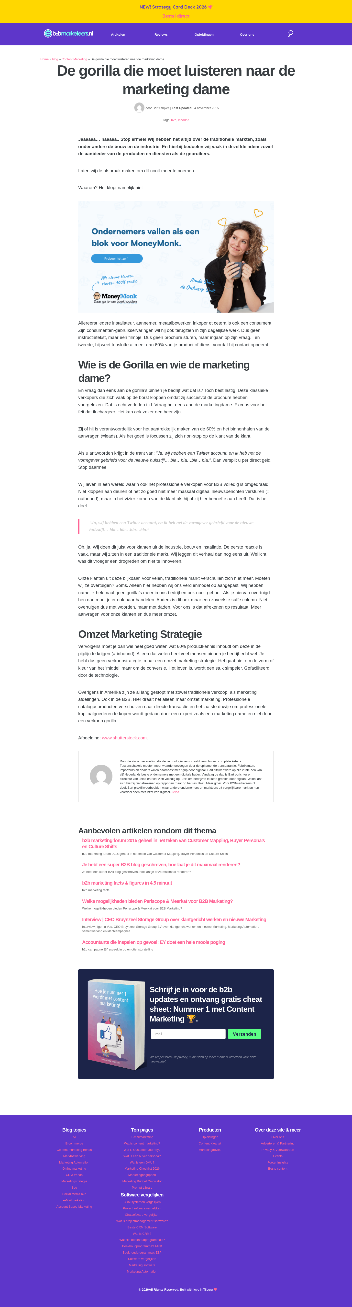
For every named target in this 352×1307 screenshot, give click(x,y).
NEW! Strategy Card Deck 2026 (174, 7)
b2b (173, 120)
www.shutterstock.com (124, 737)
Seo (74, 1187)
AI (74, 1137)
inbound (183, 120)
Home (44, 59)
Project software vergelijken (142, 1208)
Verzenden (244, 1034)
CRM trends (74, 1175)
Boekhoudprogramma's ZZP (142, 1252)
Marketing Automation (74, 1162)
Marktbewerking (74, 1156)
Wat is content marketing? (142, 1143)
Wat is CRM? (142, 1234)
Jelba (175, 792)
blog (55, 59)
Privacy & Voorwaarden (278, 1150)
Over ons (247, 34)
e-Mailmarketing (74, 1200)
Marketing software (142, 1265)
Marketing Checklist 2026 (142, 1168)
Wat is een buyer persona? (142, 1156)
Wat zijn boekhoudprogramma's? (142, 1240)
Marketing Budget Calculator (142, 1181)
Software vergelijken (142, 1259)
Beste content (277, 1168)
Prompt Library (142, 1187)
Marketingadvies (209, 1150)
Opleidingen (204, 34)
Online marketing (74, 1168)
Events (278, 1156)
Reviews (161, 34)
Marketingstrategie (74, 1181)
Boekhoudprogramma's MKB (142, 1246)
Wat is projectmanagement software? (142, 1221)
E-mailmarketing (142, 1137)
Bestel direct (176, 16)
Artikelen (118, 34)
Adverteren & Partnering (278, 1143)
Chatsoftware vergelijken (142, 1214)
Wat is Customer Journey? (142, 1150)
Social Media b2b (74, 1194)
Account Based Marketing (74, 1206)
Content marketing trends (74, 1150)
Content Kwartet (210, 1143)
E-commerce (74, 1143)
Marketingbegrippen (142, 1175)
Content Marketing (74, 59)
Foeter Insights (277, 1162)
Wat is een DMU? (142, 1162)
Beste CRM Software (142, 1227)
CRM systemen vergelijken (142, 1202)
